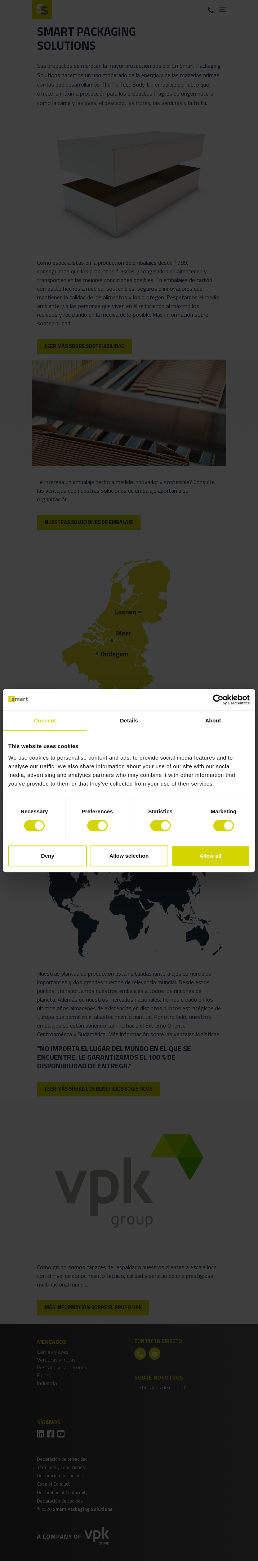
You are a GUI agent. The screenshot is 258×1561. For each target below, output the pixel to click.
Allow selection (128, 856)
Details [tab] (129, 720)
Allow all (210, 856)
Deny (47, 856)
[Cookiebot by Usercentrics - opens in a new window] (218, 699)
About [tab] (213, 720)
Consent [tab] (45, 720)
